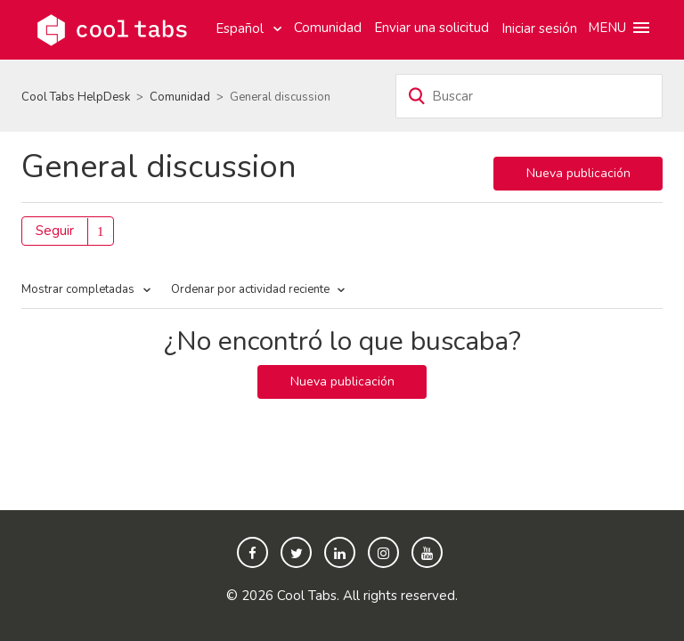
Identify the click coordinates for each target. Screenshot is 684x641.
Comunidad (328, 28)
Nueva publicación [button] (578, 173)
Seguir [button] (55, 230)
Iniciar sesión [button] (539, 28)
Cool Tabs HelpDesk (75, 97)
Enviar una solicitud (431, 28)
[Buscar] (529, 96)
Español (241, 28)
